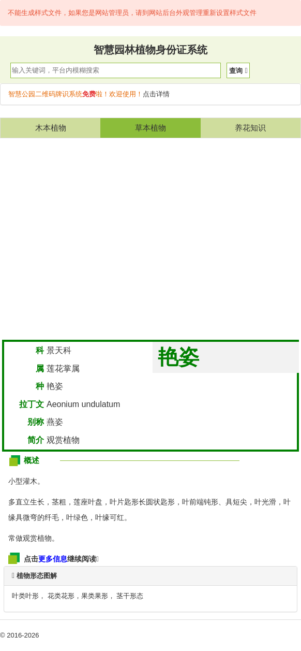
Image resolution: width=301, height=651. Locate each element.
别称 (35, 421)
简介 (35, 440)
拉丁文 (31, 404)
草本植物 (150, 127)
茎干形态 (129, 596)
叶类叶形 (25, 596)
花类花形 (61, 596)
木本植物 (50, 127)
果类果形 (94, 596)
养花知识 (250, 127)
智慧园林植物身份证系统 (150, 49)
